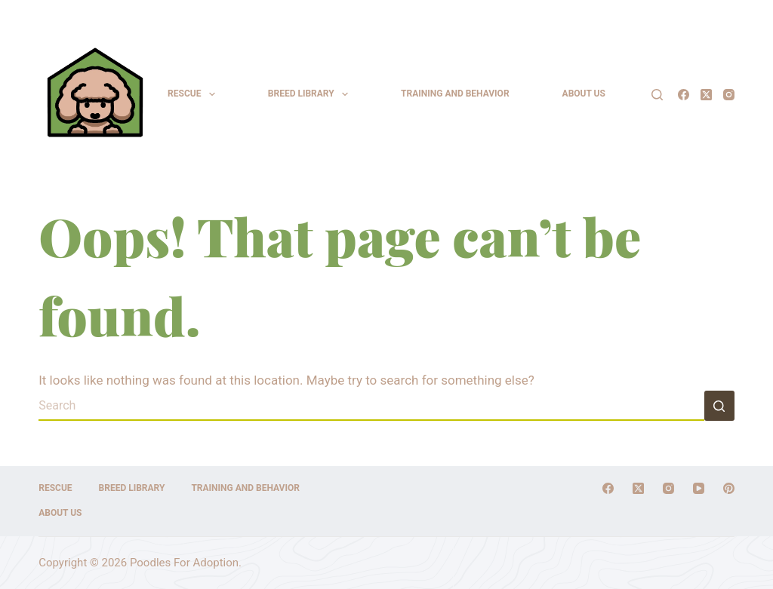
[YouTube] (698, 488)
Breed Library (311, 94)
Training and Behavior (455, 93)
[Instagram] (729, 94)
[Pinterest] (729, 488)
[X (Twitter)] (706, 94)
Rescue (194, 94)
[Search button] (719, 406)
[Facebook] (683, 94)
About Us (583, 93)
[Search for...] (371, 406)
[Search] (657, 94)
